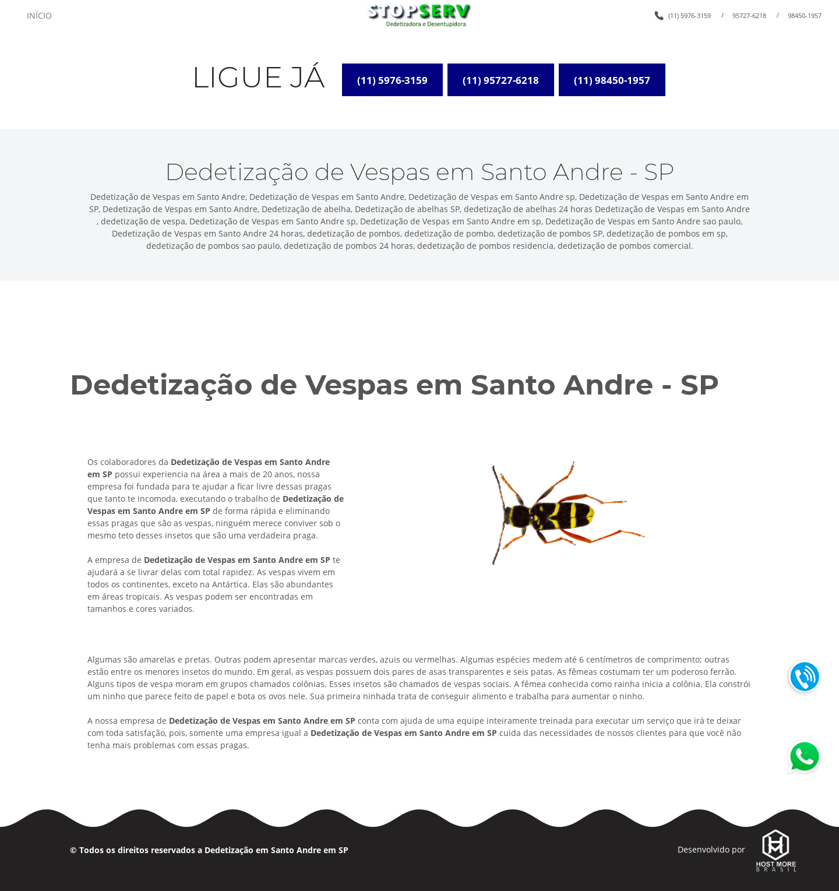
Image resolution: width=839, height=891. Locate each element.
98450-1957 (805, 15)
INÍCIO (39, 15)
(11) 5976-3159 (689, 15)
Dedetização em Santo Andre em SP (276, 849)
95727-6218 (749, 15)
